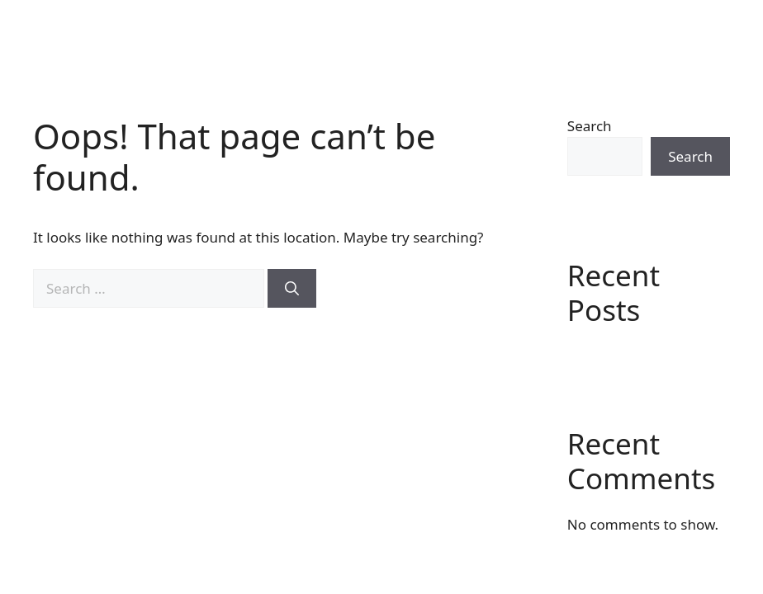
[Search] (292, 289)
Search (589, 125)
